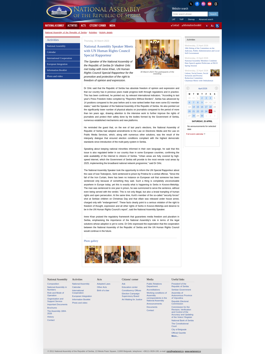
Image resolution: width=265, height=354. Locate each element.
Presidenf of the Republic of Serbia (180, 285)
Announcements (154, 304)
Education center (130, 287)
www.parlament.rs (193, 351)
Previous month (187, 88)
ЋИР (182, 19)
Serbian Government (181, 290)
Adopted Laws (103, 284)
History (50, 317)
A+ (212, 26)
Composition (53, 284)
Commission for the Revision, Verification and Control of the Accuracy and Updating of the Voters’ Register (182, 312)
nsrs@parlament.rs (175, 351)
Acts (83, 25)
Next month (216, 88)
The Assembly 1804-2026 (56, 312)
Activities (72, 25)
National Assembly (54, 25)
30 (202, 116)
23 (202, 111)
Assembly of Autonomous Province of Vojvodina (182, 295)
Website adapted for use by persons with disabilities (217, 26)
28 (193, 116)
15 (198, 107)
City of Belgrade (179, 329)
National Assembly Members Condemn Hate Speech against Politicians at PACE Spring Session (201, 63)
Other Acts (102, 287)
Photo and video (55, 76)
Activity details (106, 32)
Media (112, 25)
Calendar (51, 52)
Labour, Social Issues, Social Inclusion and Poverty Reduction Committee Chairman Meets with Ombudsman (199, 77)
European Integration (57, 64)
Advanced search (206, 19)
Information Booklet (57, 70)
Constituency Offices (131, 290)
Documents (152, 307)
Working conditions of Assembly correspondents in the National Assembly (157, 296)
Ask (123, 284)
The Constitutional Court (180, 324)
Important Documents (57, 304)
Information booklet (192, 25)
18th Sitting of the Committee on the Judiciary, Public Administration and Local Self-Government (202, 50)
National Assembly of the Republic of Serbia (66, 32)
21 (193, 111)
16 (202, 107)
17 (206, 107)
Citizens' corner (97, 25)
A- (207, 26)
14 (193, 107)
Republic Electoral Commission (180, 302)
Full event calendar (194, 134)
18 (210, 107)
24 (206, 111)
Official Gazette (179, 333)
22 (198, 111)
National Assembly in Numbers (57, 288)
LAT (173, 19)
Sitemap (191, 19)
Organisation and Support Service (55, 300)
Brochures (52, 308)
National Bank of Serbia (183, 320)
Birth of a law (103, 290)
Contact (175, 25)
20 (189, 111)
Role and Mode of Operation (55, 294)
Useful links (178, 279)
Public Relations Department (154, 285)
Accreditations (153, 290)
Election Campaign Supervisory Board (130, 294)
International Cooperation (59, 58)
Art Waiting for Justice (132, 299)
